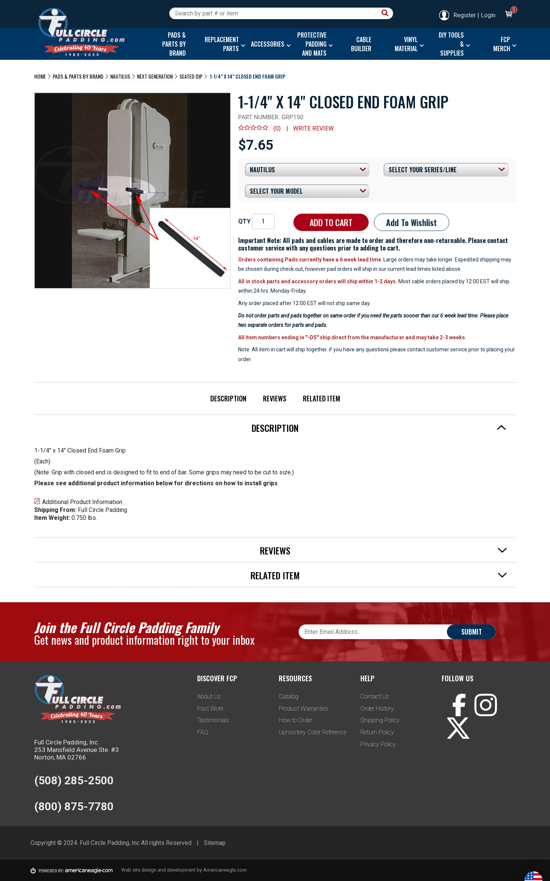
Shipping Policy (380, 720)
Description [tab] (379, 427)
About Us (209, 696)
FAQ (202, 732)
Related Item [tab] (379, 575)
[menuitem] (172, 44)
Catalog (288, 696)
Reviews (274, 398)
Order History (377, 708)
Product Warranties (303, 708)
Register (457, 15)
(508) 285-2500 (74, 780)
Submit (471, 631)
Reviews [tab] (383, 550)
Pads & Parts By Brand (78, 76)
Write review (313, 128)
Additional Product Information (78, 502)
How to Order (295, 720)
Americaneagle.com (225, 870)
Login (488, 15)
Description (228, 398)
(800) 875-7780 (74, 806)
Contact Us (374, 696)
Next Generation (155, 76)
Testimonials (213, 720)
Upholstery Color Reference (312, 732)
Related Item (321, 398)
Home (40, 76)
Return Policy (377, 732)
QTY (244, 221)
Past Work (210, 708)
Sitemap (215, 842)
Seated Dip (190, 76)
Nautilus (120, 76)
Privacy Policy (378, 744)
